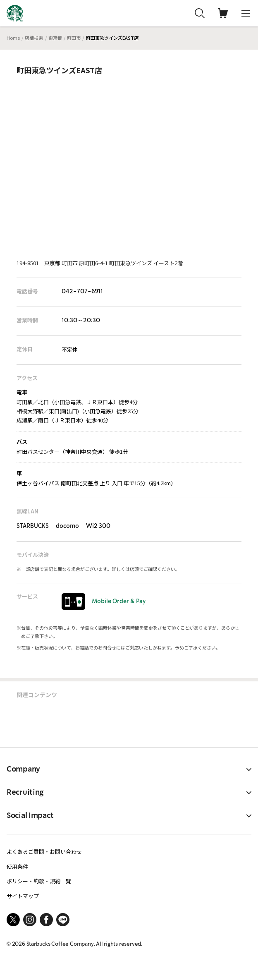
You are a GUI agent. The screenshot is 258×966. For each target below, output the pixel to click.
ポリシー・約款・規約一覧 (39, 881)
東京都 (55, 37)
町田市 (74, 37)
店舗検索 (34, 37)
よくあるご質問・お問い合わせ (44, 852)
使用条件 (17, 866)
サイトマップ (23, 896)
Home (13, 37)
